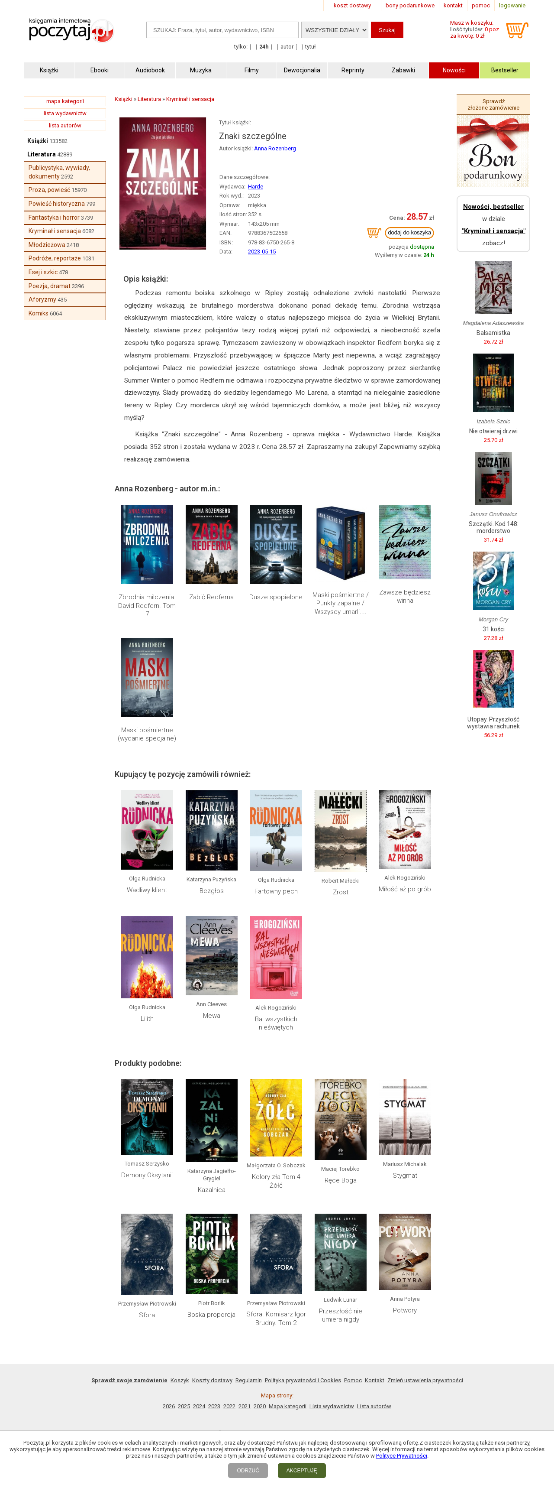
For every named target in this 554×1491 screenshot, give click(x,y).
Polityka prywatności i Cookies (303, 1380)
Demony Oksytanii (147, 1175)
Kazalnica (211, 1190)
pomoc (481, 5)
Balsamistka (493, 332)
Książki (37, 140)
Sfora (147, 1315)
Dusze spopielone (276, 597)
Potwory (405, 1310)
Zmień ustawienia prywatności (425, 1380)
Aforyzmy (42, 299)
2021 (244, 1406)
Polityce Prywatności (401, 1455)
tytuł (310, 46)
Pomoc (353, 1380)
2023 (214, 1406)
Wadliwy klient (147, 890)
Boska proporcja (211, 1315)
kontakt (453, 5)
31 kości (494, 629)
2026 (169, 1406)
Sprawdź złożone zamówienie (493, 104)
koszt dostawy (352, 5)
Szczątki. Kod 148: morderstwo (494, 527)
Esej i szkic (43, 272)
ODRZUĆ (248, 1471)
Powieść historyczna (57, 203)
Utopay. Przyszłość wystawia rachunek (493, 723)
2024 (199, 1406)
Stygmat (405, 1175)
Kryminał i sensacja (55, 230)
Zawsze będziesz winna (405, 596)
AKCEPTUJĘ (302, 1471)
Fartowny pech (276, 891)
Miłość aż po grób (405, 889)
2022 (229, 1406)
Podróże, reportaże (55, 258)
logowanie (512, 5)
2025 (184, 1406)
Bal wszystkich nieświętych (276, 1023)
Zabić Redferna (211, 597)
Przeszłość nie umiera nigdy (340, 1315)
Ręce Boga (341, 1180)
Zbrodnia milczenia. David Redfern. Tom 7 (147, 605)
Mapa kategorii (287, 1406)
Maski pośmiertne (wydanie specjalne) (147, 734)
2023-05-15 (262, 251)
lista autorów (65, 125)
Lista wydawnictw (331, 1406)
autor (286, 46)
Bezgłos (212, 891)
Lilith (147, 1019)
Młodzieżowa (47, 244)
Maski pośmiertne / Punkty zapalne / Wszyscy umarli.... (340, 603)
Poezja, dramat (50, 286)
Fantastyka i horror (54, 217)
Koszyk (180, 1380)
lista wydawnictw (65, 113)
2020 (260, 1406)
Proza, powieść (49, 189)
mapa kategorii (65, 101)
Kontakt (374, 1380)
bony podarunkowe (410, 5)
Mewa (211, 1016)
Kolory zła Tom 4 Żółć (276, 1181)
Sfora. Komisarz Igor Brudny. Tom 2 (276, 1318)
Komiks (38, 313)
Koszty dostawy (212, 1380)
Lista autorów (374, 1406)
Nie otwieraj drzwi (493, 431)
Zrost (340, 892)
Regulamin (248, 1380)
